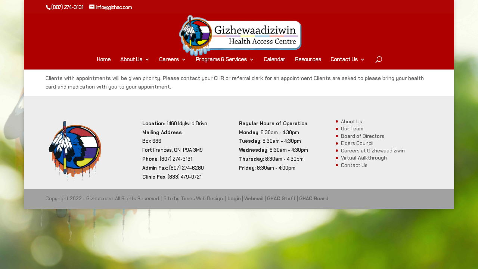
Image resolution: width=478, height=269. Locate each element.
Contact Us (343, 60)
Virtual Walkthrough (364, 158)
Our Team (352, 129)
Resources (308, 60)
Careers (169, 60)
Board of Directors (362, 136)
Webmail (254, 198)
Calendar (274, 60)
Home (104, 60)
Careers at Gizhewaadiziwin (373, 151)
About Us (131, 60)
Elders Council (357, 143)
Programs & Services (221, 60)
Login (234, 198)
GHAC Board (314, 198)
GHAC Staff (281, 198)
